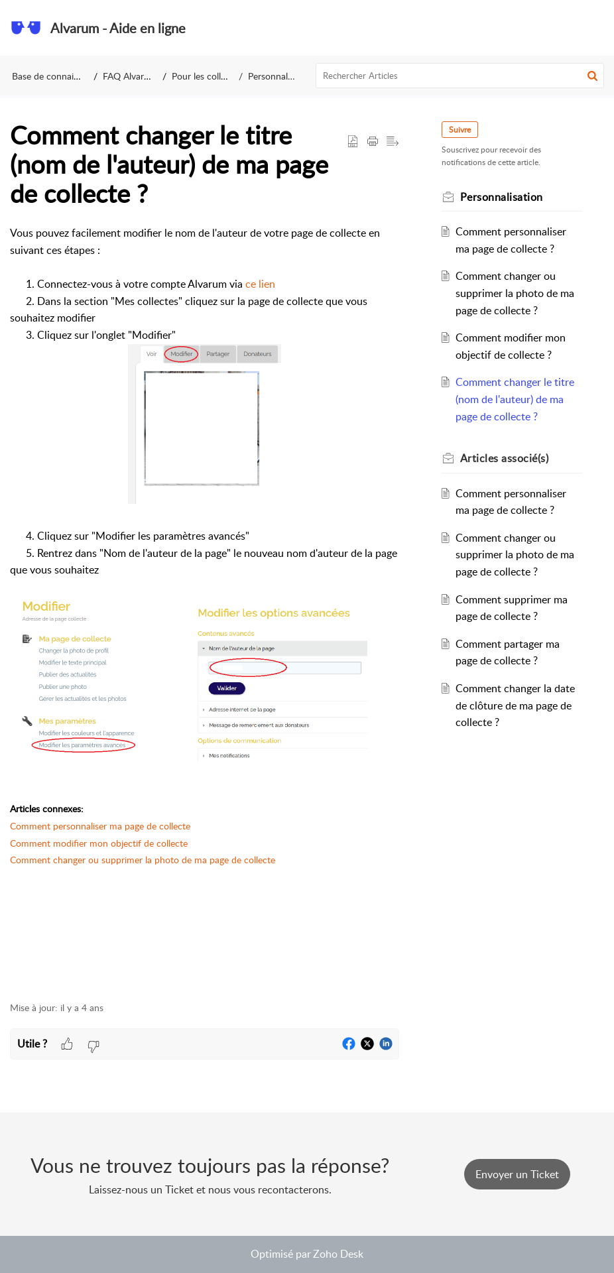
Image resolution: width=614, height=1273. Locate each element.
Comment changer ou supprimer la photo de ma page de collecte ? (515, 293)
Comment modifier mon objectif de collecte (99, 843)
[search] (460, 75)
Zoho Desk (338, 1253)
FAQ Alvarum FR (137, 76)
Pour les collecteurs (211, 76)
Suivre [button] (460, 129)
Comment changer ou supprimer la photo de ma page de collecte (142, 859)
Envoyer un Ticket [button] (517, 1174)
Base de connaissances (58, 76)
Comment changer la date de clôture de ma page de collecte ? (515, 705)
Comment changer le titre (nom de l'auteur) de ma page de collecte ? (515, 399)
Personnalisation (281, 76)
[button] (594, 27)
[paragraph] (204, 606)
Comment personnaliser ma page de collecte (100, 825)
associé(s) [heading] (504, 458)
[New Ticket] (517, 1174)
